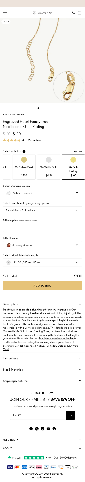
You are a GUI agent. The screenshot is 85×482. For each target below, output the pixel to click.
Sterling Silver (11, 345)
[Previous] (75, 151)
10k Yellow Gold (54, 345)
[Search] (74, 12)
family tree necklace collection (56, 338)
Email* (17, 415)
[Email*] (38, 415)
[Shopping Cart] (80, 12)
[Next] (81, 151)
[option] (24, 167)
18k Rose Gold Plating (32, 345)
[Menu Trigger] (5, 12)
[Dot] (38, 108)
